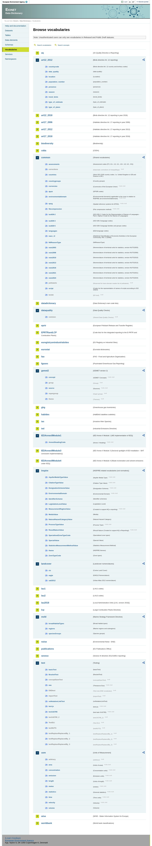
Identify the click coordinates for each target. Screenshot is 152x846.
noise (44, 642)
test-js (51, 706)
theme (51, 550)
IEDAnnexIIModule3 (51, 451)
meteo (51, 786)
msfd (43, 617)
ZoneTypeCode (55, 556)
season (51, 92)
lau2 (43, 596)
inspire (44, 470)
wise (43, 816)
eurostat (45, 349)
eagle (51, 575)
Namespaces (10, 59)
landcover (46, 564)
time (50, 797)
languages (53, 231)
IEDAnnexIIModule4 (51, 461)
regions (52, 629)
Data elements (11, 40)
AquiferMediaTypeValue (58, 477)
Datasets (9, 30)
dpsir (51, 192)
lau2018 (45, 603)
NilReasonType (55, 242)
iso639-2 (52, 214)
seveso (44, 656)
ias (42, 421)
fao (42, 356)
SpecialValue (54, 540)
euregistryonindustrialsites (55, 342)
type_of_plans (54, 107)
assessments (54, 164)
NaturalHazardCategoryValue (60, 519)
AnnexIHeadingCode (57, 442)
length (51, 781)
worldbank (46, 823)
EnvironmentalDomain (58, 493)
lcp (42, 610)
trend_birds (53, 97)
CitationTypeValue (56, 483)
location (52, 77)
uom (43, 753)
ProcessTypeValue (56, 524)
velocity (52, 803)
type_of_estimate (56, 102)
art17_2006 (46, 122)
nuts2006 (52, 253)
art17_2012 (46, 129)
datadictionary (48, 303)
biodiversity (47, 143)
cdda (43, 150)
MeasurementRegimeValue (59, 509)
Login (125, 2)
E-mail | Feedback (13, 838)
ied (42, 428)
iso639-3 (52, 221)
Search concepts (63, 45)
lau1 (43, 589)
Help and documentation (15, 26)
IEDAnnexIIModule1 (51, 435)
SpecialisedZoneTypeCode (59, 535)
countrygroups (55, 181)
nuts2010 (52, 258)
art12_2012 (46, 60)
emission (52, 776)
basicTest (52, 670)
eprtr (43, 325)
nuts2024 (52, 278)
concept (52, 377)
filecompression (55, 209)
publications (47, 649)
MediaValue (53, 514)
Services (8, 54)
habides (45, 414)
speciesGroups (55, 634)
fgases (44, 363)
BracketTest (53, 675)
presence (52, 87)
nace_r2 (52, 236)
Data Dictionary (25, 21)
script (51, 288)
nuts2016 (52, 268)
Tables (8, 35)
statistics (52, 792)
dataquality (46, 310)
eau (50, 685)
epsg (51, 204)
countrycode (54, 67)
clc (50, 570)
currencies (53, 186)
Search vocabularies (44, 45)
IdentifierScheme (55, 499)
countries (52, 175)
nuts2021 (52, 273)
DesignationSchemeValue (59, 488)
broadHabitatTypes (56, 624)
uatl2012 (52, 580)
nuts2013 (52, 263)
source (51, 388)
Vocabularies (11, 50)
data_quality (54, 72)
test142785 (53, 712)
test (43, 663)
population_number (57, 82)
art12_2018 (46, 115)
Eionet (15, 21)
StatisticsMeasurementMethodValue (63, 546)
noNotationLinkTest (57, 701)
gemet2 (45, 371)
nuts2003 (52, 248)
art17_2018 (46, 136)
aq (42, 53)
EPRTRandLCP (49, 332)
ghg (43, 407)
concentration (54, 770)
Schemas (9, 45)
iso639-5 (52, 226)
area (50, 765)
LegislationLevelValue (58, 504)
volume (52, 808)
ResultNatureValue (56, 530)
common (45, 157)
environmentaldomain (57, 197)
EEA (16, 2)
